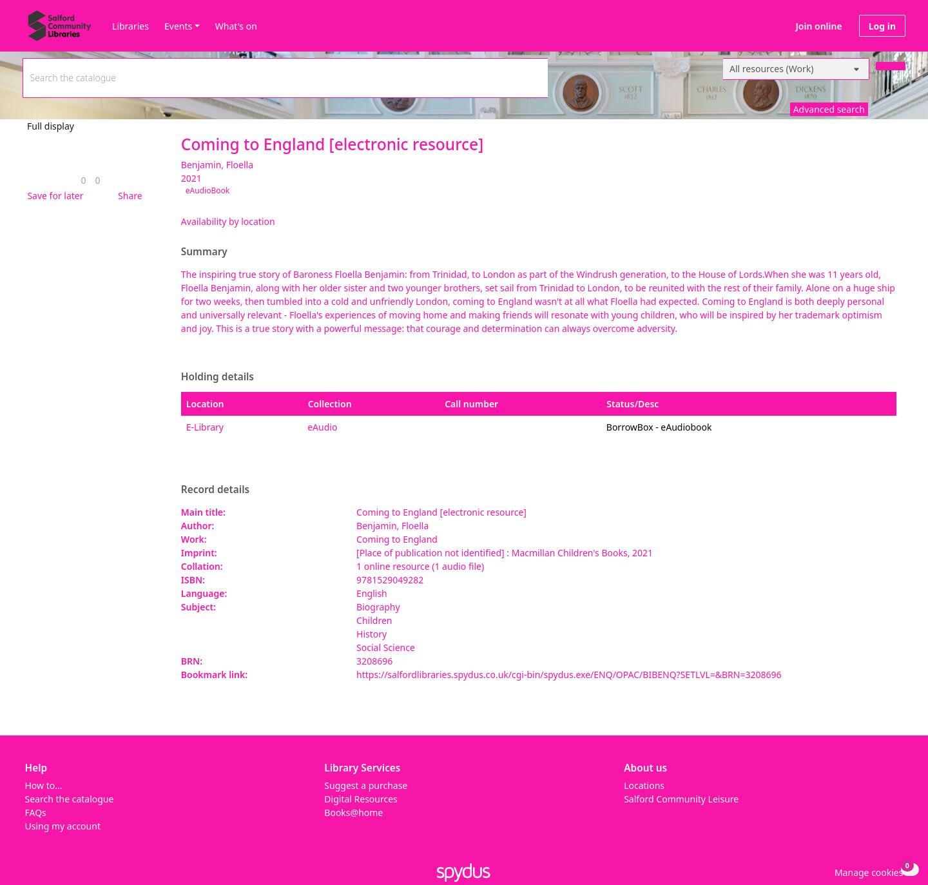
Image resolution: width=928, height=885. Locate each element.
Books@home (353, 812)
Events (178, 26)
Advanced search (829, 109)
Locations (644, 785)
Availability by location (228, 221)
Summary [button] (204, 252)
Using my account (63, 826)
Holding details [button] (217, 377)
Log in (882, 26)
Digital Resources (360, 799)
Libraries (130, 26)
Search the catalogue (69, 799)
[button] (53, 195)
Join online (819, 26)
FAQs (35, 812)
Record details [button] (215, 490)
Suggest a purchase (365, 785)
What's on (236, 26)
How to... (44, 785)
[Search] (890, 66)
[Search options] (796, 69)
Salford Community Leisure (681, 799)
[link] (83, 180)
